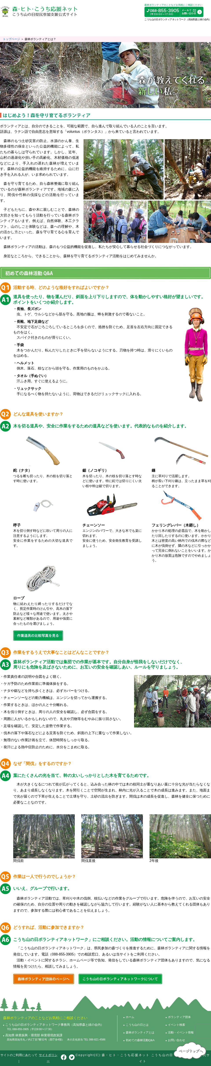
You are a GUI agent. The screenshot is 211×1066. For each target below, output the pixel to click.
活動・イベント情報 (192, 28)
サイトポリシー (48, 1058)
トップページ (11, 39)
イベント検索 (161, 28)
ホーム (130, 1017)
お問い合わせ (176, 1040)
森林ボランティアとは (55, 28)
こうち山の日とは (17, 28)
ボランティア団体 (131, 28)
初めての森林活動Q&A (95, 28)
